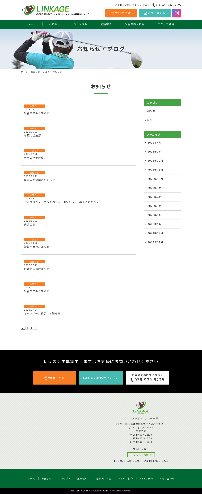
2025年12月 (155, 160)
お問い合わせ (157, 13)
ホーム (31, 24)
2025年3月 (154, 206)
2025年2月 (154, 215)
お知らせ (54, 24)
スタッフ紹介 (166, 24)
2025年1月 (154, 224)
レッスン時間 (141, 454)
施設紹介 (106, 24)
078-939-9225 (168, 5)
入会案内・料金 (135, 24)
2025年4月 (154, 197)
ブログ (148, 120)
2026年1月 (154, 151)
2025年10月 (155, 179)
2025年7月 (154, 188)
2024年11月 (155, 242)
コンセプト (80, 24)
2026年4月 (154, 142)
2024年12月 (155, 233)
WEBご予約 (123, 13)
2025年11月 (155, 170)
